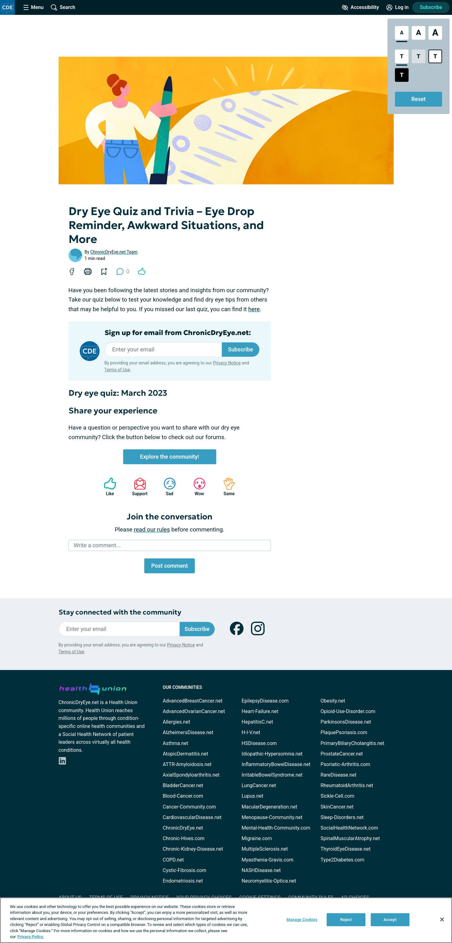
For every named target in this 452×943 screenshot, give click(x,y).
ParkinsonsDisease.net (345, 722)
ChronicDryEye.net (183, 828)
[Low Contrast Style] (418, 56)
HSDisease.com (259, 743)
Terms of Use (117, 369)
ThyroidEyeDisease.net (345, 849)
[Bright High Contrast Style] (435, 56)
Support (138, 486)
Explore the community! (169, 456)
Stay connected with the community (120, 612)
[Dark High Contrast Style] (402, 75)
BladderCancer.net (183, 785)
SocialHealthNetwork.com (349, 828)
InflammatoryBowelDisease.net (276, 764)
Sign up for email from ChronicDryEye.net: (178, 333)
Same (226, 486)
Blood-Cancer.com (183, 796)
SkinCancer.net (336, 807)
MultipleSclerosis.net (265, 849)
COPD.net (173, 860)
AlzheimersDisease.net (188, 732)
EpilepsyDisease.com (265, 701)
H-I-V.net (251, 732)
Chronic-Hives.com (184, 838)
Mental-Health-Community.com (276, 828)
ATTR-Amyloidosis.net (187, 764)
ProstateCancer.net (341, 754)
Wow (196, 486)
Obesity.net (332, 701)
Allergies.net (176, 722)
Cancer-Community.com (189, 807)
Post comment (169, 565)
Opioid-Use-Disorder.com (347, 711)
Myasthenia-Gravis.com (267, 860)
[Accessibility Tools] (360, 7)
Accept (389, 919)
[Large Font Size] (418, 33)
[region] (226, 920)
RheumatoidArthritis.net (346, 785)
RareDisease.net (338, 775)
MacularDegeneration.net (269, 807)
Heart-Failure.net (260, 711)
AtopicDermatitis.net (185, 754)
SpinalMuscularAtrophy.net (350, 838)
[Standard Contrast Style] (402, 56)
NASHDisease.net (261, 870)
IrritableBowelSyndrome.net (272, 775)
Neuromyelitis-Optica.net (269, 881)
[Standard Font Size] (402, 33)
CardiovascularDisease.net (192, 817)
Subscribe (431, 7)
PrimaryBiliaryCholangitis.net (352, 743)
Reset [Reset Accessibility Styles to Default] (418, 99)
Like (107, 486)
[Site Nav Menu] (33, 7)
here (254, 309)
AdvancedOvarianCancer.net (194, 711)
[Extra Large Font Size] (435, 33)
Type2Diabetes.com (342, 860)
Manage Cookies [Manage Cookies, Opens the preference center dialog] (302, 919)
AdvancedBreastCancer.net (192, 701)
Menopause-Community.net (272, 817)
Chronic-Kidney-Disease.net (193, 849)
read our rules (152, 529)
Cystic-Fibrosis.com (184, 870)
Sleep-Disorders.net (342, 817)
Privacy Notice (226, 362)
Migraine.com (257, 838)
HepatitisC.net (257, 722)
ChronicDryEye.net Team (113, 251)
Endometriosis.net (183, 881)
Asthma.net (175, 743)
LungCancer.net (259, 785)
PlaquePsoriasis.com (343, 732)
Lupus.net (252, 796)
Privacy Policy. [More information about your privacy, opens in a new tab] (30, 936)
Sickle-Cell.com (337, 796)
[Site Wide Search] (63, 7)
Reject (346, 919)
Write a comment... (97, 545)
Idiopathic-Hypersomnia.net (272, 754)
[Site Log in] (397, 7)
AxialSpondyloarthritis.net (191, 775)
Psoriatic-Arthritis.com (345, 764)
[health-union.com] (93, 688)
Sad (166, 486)
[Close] (442, 919)
